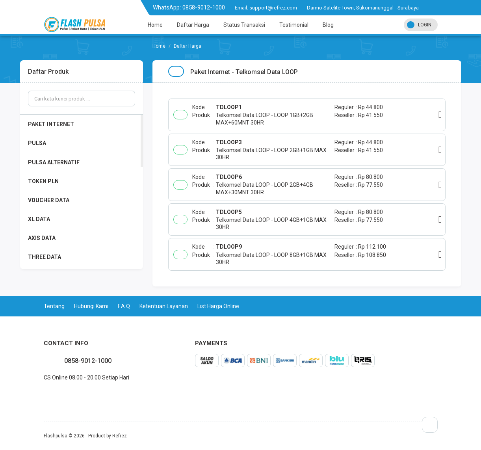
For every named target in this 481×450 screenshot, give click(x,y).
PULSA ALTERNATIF (54, 162)
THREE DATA (44, 257)
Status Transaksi (244, 25)
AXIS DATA (42, 238)
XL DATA (39, 219)
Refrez (119, 436)
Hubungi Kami (91, 306)
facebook (44, 395)
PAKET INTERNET (51, 124)
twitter (50, 395)
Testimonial (293, 25)
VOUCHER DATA (48, 200)
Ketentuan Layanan (163, 306)
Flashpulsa (55, 436)
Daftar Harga (193, 25)
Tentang (54, 306)
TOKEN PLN (43, 181)
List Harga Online (218, 306)
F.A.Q (124, 306)
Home (155, 25)
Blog (328, 25)
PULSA (37, 143)
